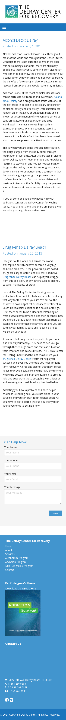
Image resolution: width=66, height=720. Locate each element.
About (8, 550)
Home (8, 546)
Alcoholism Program (17, 558)
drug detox (9, 417)
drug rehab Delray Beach (17, 358)
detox (34, 222)
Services (10, 554)
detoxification (47, 222)
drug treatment (38, 417)
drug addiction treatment (46, 413)
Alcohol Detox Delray (20, 40)
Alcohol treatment (44, 218)
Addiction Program (16, 562)
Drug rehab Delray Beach (17, 277)
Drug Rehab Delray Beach (24, 247)
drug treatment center (28, 225)
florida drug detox (52, 225)
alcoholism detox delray (16, 222)
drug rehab (22, 417)
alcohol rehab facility (21, 218)
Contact (9, 569)
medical (7, 229)
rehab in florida (21, 229)
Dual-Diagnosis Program (19, 565)
